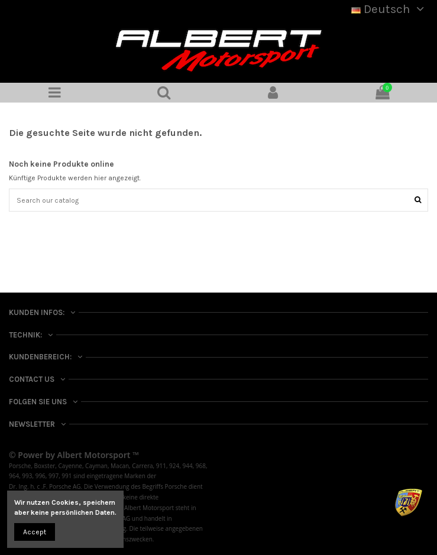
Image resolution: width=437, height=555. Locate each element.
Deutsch (389, 9)
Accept (34, 532)
